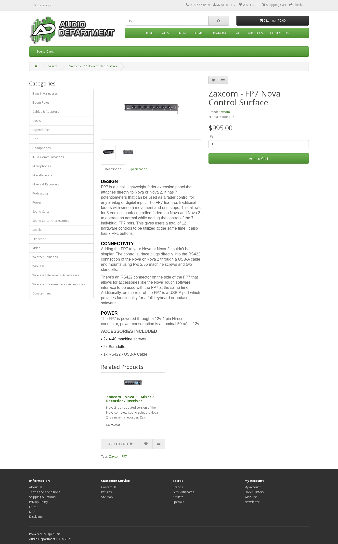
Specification (138, 169)
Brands (178, 487)
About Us (255, 33)
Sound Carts (45, 51)
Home (149, 33)
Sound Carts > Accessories (50, 221)
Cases (36, 121)
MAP (32, 512)
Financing (219, 33)
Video (36, 248)
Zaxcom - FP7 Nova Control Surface (92, 66)
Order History (254, 492)
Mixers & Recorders (46, 184)
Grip (35, 139)
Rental (181, 33)
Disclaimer (36, 517)
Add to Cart (258, 158)
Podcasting (40, 193)
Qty (210, 136)
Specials (178, 502)
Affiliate (178, 497)
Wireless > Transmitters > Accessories (58, 284)
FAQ (238, 33)
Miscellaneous (42, 175)
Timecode (39, 239)
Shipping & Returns (42, 497)
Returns (106, 492)
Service (199, 33)
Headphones (41, 148)
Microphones (41, 166)
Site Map (107, 497)
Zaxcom (224, 112)
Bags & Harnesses (45, 93)
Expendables (41, 130)
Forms (33, 507)
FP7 (124, 456)
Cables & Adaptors (45, 112)
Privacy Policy (38, 502)
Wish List (251, 497)
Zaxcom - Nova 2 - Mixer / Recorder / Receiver (130, 398)
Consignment (41, 293)
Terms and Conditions (44, 492)
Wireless (38, 266)
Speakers (38, 230)
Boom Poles (40, 102)
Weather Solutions (45, 257)
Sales (165, 33)
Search (53, 66)
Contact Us (279, 33)
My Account (252, 487)
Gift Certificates (183, 492)
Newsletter (252, 502)
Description (113, 169)
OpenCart (53, 534)
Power (36, 202)
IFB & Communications (48, 157)
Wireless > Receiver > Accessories (55, 275)
